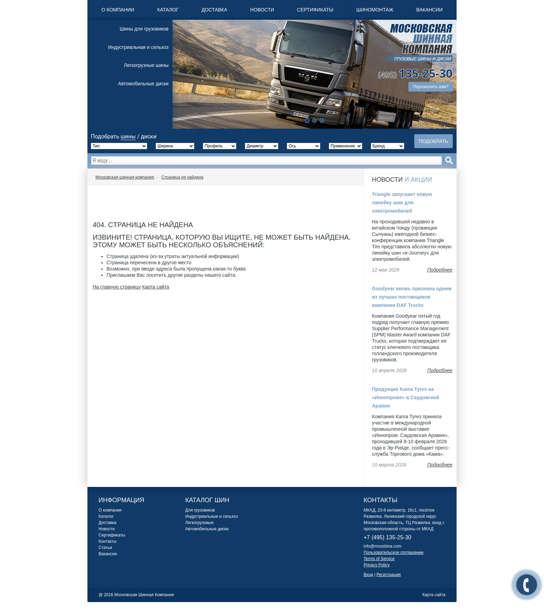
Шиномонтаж (374, 9)
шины (128, 136)
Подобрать (433, 141)
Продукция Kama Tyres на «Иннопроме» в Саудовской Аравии (405, 397)
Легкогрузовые (199, 522)
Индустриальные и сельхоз (211, 516)
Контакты (108, 541)
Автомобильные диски (143, 83)
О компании (117, 9)
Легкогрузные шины (146, 65)
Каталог (168, 9)
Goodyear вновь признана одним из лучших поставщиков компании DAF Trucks (412, 297)
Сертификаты (315, 9)
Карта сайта (155, 287)
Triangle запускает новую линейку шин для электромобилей (402, 202)
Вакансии (429, 9)
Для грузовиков (200, 510)
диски (148, 136)
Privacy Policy (377, 565)
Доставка (214, 9)
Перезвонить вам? (431, 86)
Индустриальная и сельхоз (138, 47)
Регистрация (388, 574)
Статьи (105, 547)
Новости (262, 9)
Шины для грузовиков (144, 29)
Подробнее (439, 270)
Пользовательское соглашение (394, 552)
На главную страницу (117, 287)
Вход (368, 574)
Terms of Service (379, 558)
